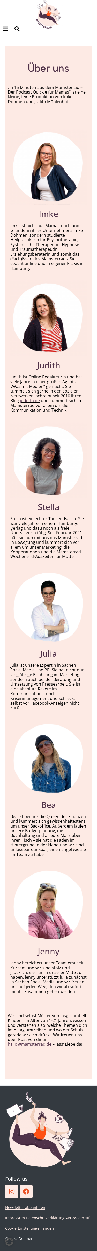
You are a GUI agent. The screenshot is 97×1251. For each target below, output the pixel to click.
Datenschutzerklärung (45, 1217)
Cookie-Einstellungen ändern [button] (30, 1228)
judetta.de (30, 400)
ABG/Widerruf (77, 1217)
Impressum (15, 1217)
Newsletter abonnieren (25, 1207)
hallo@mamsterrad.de (29, 1044)
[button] (9, 1241)
